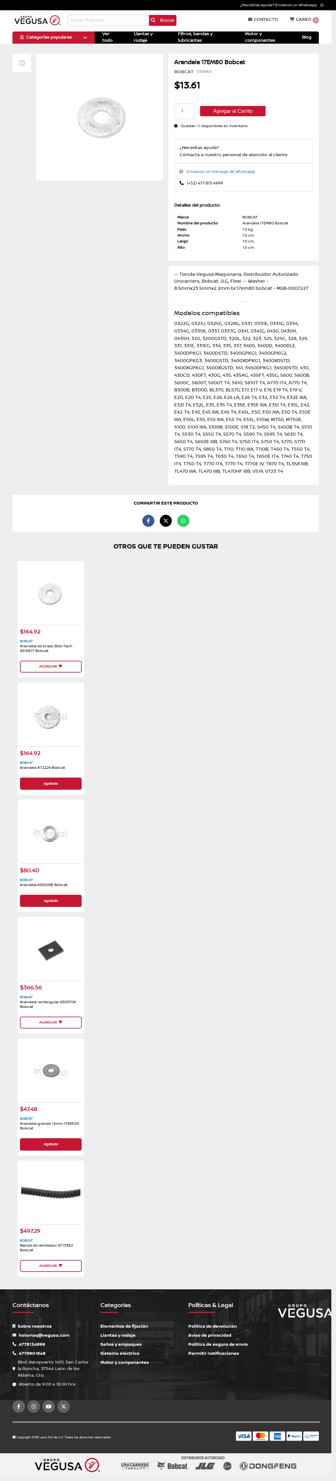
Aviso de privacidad (209, 1333)
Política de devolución (212, 1324)
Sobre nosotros (32, 1324)
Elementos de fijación (124, 1324)
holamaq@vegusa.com (41, 1333)
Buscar (163, 20)
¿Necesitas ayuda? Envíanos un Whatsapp (282, 5)
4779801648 (29, 1351)
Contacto (263, 19)
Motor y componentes (124, 1360)
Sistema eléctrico (119, 1351)
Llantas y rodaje (118, 1333)
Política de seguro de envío (218, 1342)
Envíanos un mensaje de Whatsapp (221, 171)
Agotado (51, 783)
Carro (304, 20)
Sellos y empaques (121, 1342)
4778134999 (28, 1342)
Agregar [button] (50, 666)
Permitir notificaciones (213, 1351)
